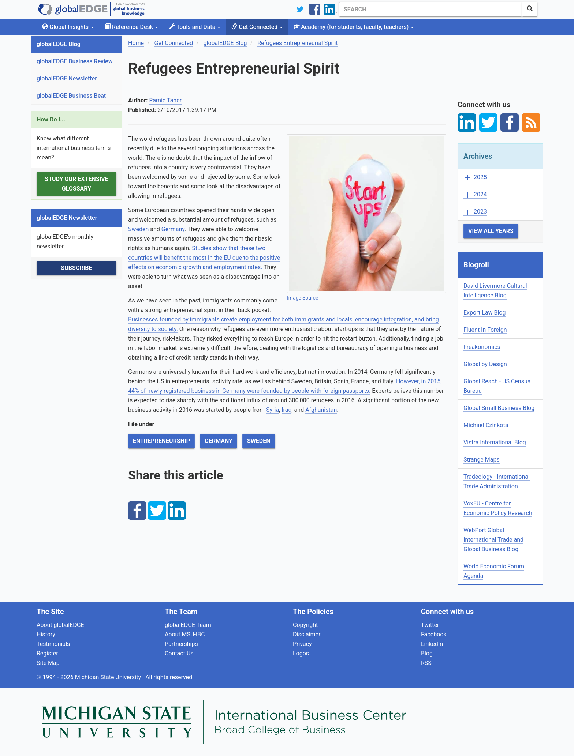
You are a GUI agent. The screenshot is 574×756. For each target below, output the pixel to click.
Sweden (138, 229)
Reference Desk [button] (131, 26)
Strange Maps (481, 459)
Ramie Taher (165, 100)
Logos (301, 653)
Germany (172, 229)
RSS (426, 662)
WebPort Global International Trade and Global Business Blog (493, 540)
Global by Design (485, 364)
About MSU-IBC (185, 634)
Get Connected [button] (257, 26)
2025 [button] (475, 177)
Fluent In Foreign (485, 329)
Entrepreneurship (161, 440)
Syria (272, 409)
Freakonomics (481, 346)
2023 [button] (475, 212)
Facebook (433, 634)
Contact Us (179, 653)
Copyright (305, 624)
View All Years (491, 230)
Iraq (286, 409)
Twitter (430, 624)
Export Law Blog (484, 312)
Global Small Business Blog (498, 408)
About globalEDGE (60, 624)
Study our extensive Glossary (76, 184)
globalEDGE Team (188, 624)
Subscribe (76, 267)
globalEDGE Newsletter (67, 78)
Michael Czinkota (485, 425)
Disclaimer (306, 634)
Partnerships (181, 643)
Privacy (302, 643)
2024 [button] (475, 195)
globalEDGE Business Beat (71, 95)
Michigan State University (108, 677)
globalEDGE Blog (59, 44)
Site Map (48, 662)
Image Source (302, 298)
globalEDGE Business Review (75, 61)
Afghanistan (321, 409)
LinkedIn (432, 643)
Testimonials (53, 643)
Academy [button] (354, 26)
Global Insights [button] (68, 26)
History (46, 634)
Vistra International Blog (494, 442)
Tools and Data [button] (194, 26)
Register (47, 653)
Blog (427, 653)
